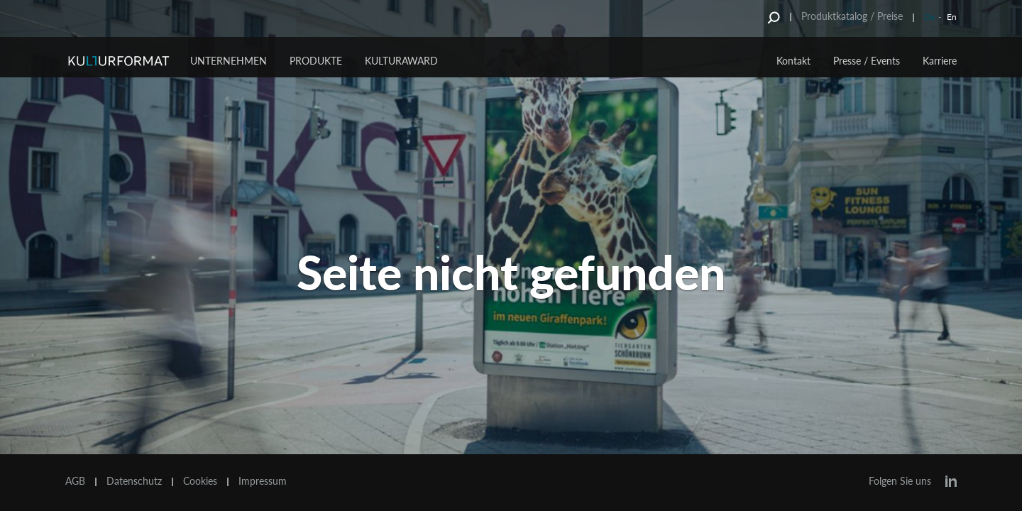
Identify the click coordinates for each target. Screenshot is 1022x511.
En (952, 16)
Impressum (262, 481)
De (929, 16)
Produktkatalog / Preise (852, 16)
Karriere (940, 61)
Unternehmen (228, 61)
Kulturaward (401, 61)
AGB (75, 481)
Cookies (200, 481)
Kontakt (793, 61)
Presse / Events (866, 61)
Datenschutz (134, 481)
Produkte (316, 61)
